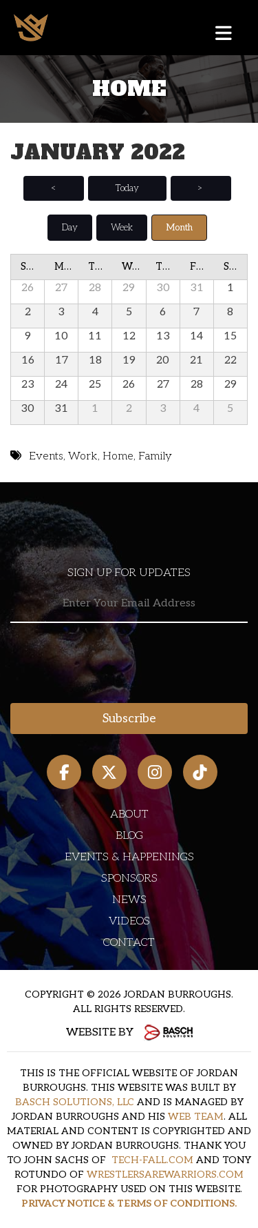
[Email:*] (129, 604)
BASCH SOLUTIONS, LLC (74, 1102)
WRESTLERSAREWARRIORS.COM (165, 1174)
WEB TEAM (196, 1116)
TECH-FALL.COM (152, 1160)
